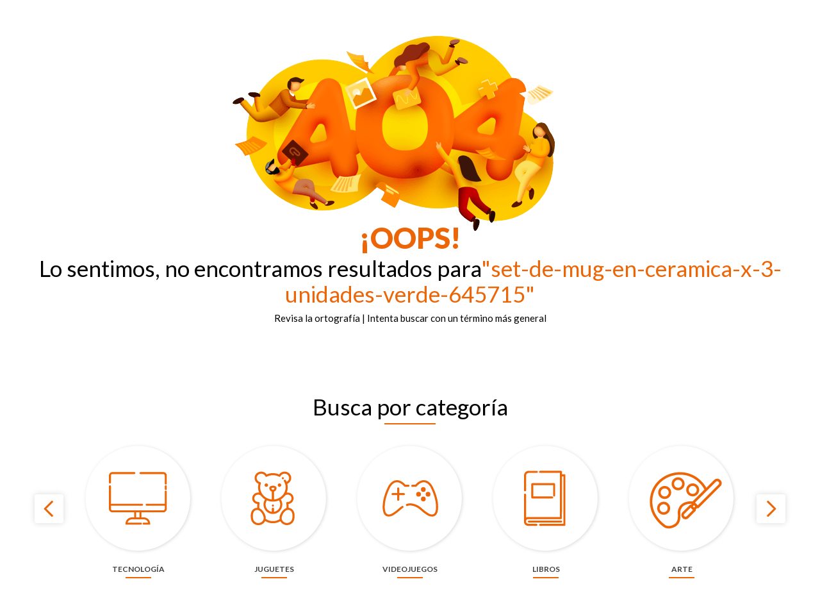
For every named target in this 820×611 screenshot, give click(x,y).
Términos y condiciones (763, 10)
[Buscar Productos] (456, 39)
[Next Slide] (771, 550)
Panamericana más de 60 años (444, 10)
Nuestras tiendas (595, 10)
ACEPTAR (629, 593)
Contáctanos (531, 10)
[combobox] (376, 39)
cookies (485, 593)
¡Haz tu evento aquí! (674, 10)
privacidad (550, 593)
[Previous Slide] (49, 550)
